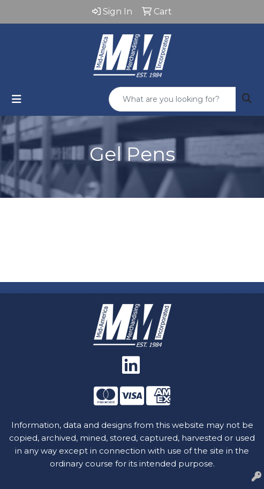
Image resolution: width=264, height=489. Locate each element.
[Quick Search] (172, 99)
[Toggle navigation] (16, 99)
